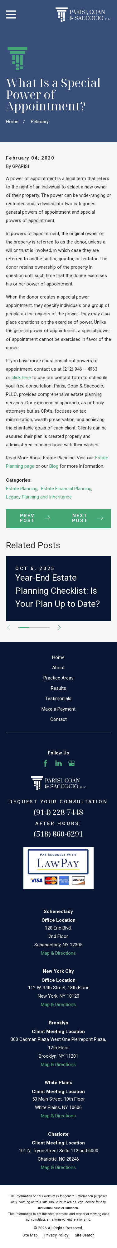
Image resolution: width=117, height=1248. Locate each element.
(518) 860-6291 (58, 833)
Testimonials (58, 698)
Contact (58, 719)
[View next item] (59, 627)
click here (21, 377)
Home (58, 657)
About (58, 667)
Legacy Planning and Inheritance (39, 497)
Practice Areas (58, 678)
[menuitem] (30, 1235)
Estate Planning (21, 488)
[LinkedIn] (58, 763)
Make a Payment (58, 709)
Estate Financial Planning (66, 488)
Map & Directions (58, 953)
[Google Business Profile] (71, 763)
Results (58, 688)
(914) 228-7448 (58, 812)
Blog (54, 466)
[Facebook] (45, 763)
